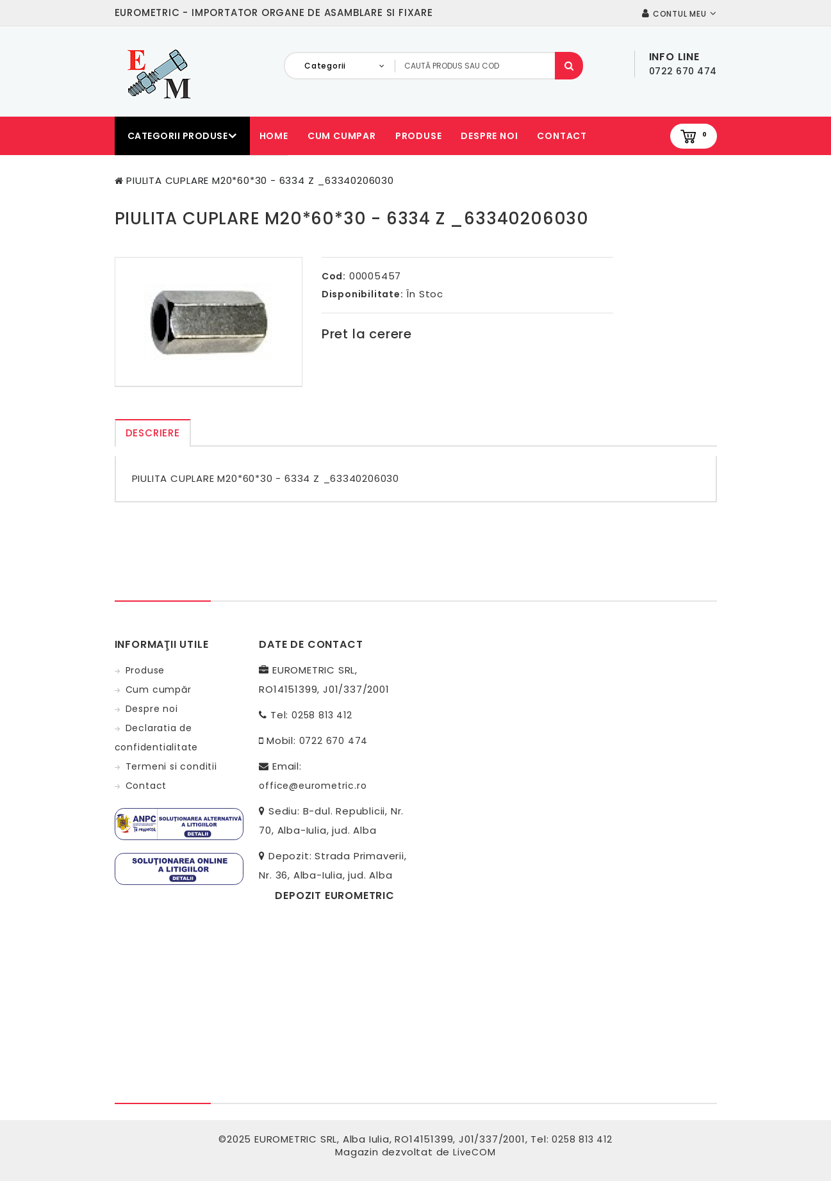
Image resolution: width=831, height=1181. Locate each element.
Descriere (153, 433)
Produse (418, 135)
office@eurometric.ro (312, 785)
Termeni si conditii (171, 766)
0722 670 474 (333, 740)
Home (273, 135)
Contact (562, 135)
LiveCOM (474, 1152)
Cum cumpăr (159, 689)
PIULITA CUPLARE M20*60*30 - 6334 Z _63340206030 (260, 180)
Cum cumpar (342, 135)
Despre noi (489, 135)
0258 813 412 (322, 715)
